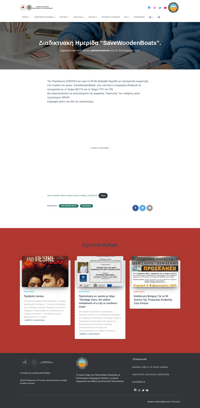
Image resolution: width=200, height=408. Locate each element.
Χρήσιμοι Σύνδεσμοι (110, 17)
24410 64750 (163, 374)
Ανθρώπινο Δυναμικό (44, 17)
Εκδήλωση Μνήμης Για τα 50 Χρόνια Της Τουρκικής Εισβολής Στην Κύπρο (153, 300)
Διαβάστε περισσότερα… (36, 320)
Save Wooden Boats (69, 206)
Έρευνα (93, 17)
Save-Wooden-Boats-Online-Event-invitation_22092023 (72, 195)
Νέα (126, 17)
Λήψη (103, 195)
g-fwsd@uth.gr (138, 382)
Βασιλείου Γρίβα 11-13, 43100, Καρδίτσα (150, 367)
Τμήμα (26, 17)
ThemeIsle (175, 402)
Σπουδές (64, 17)
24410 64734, (150, 374)
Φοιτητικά (78, 17)
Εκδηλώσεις (86, 206)
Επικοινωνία (139, 17)
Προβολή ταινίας (34, 296)
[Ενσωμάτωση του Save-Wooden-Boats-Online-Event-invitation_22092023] (100, 148)
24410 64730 (138, 374)
